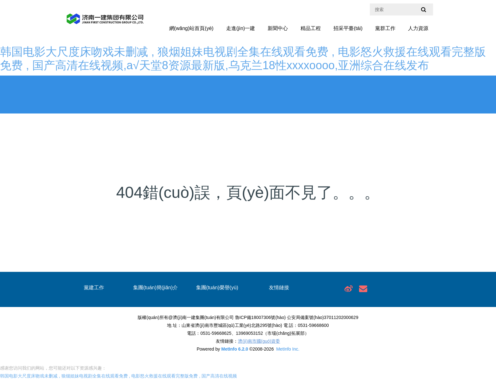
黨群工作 (385, 28)
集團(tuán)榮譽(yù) (217, 287)
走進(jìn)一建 (240, 28)
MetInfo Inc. (287, 349)
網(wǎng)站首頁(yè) (191, 28)
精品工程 (311, 28)
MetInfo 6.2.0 (234, 349)
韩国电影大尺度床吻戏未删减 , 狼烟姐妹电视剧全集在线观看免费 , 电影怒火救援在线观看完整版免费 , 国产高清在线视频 (118, 375)
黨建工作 (94, 287)
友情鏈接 (279, 287)
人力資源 (418, 28)
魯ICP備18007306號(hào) (260, 317)
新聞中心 (278, 28)
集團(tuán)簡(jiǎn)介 (155, 287)
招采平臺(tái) (348, 28)
